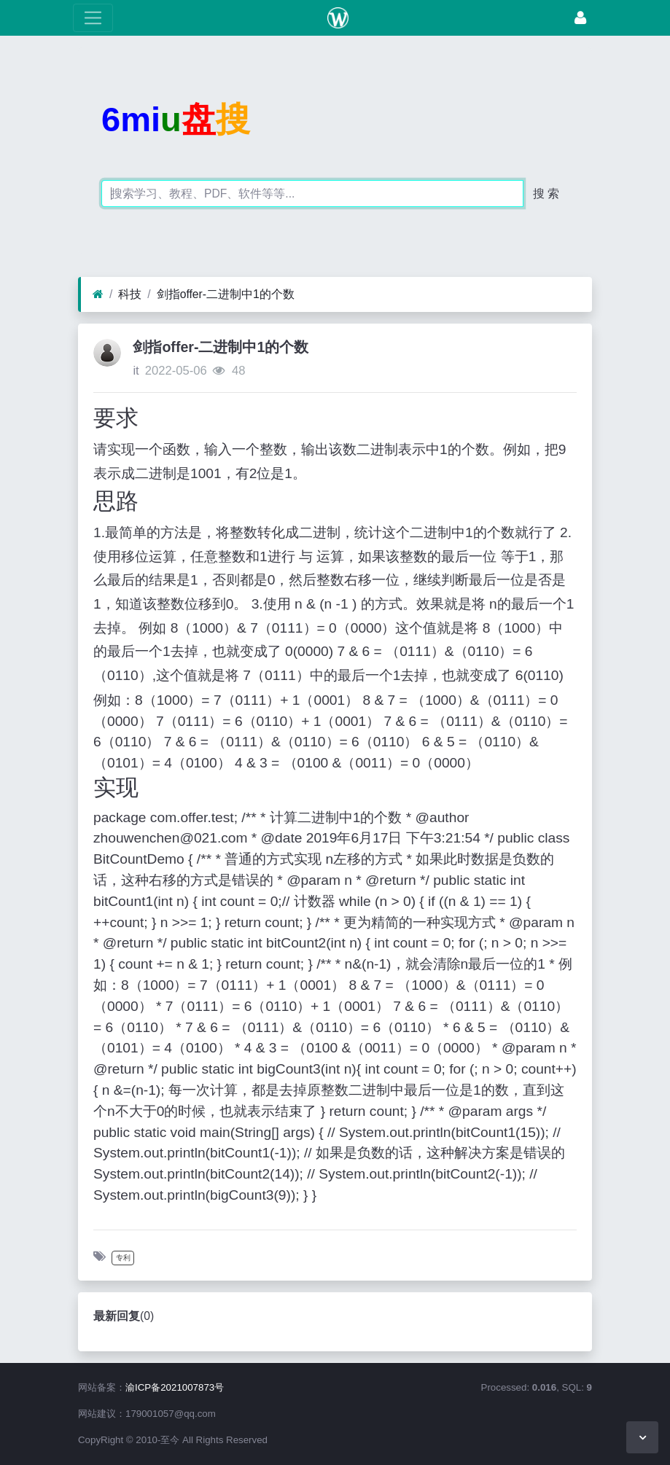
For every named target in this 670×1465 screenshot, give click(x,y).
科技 (129, 294)
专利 (123, 1258)
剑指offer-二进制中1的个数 (226, 294)
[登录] (580, 18)
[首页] (98, 294)
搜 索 (546, 193)
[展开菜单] (93, 18)
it (136, 371)
